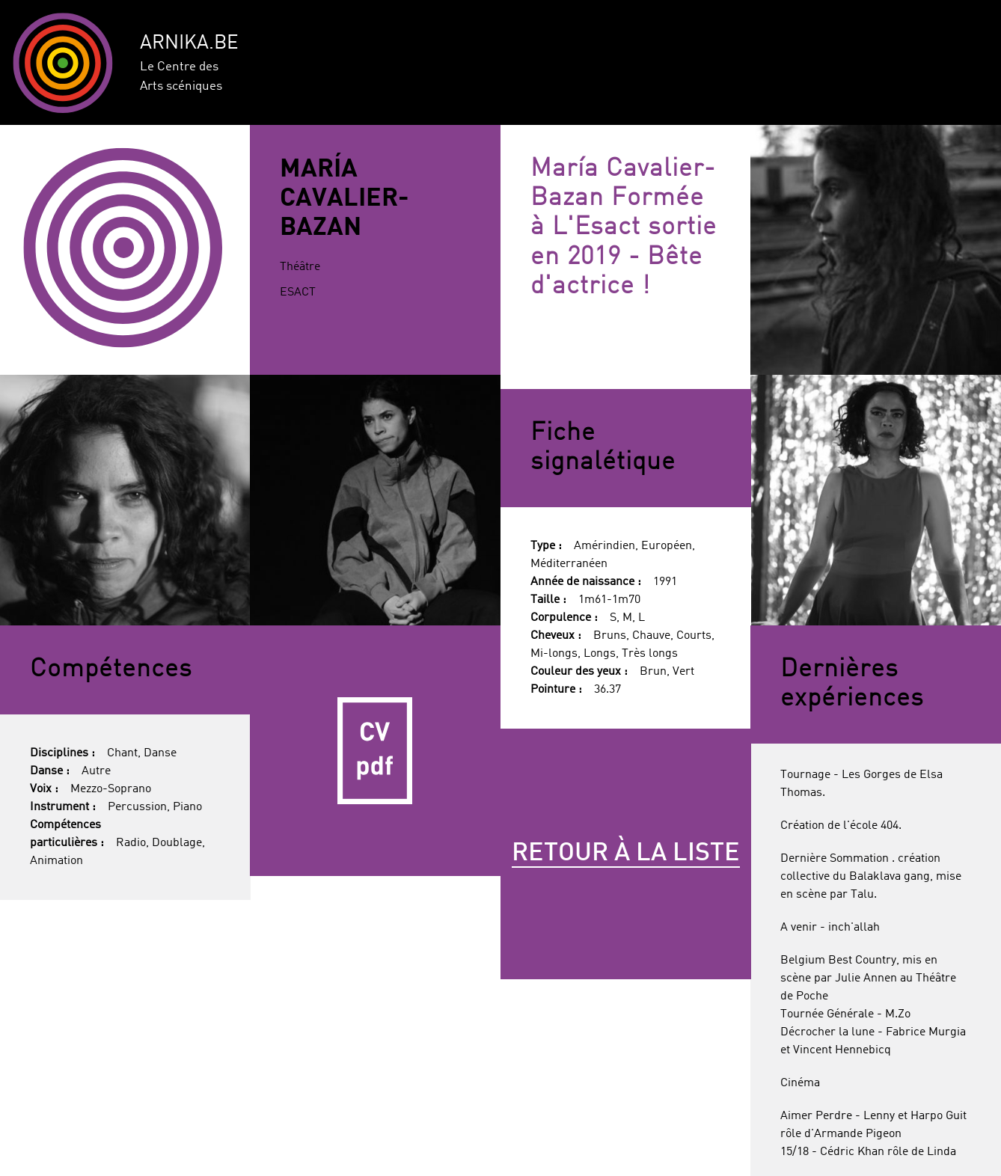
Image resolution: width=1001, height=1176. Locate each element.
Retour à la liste (626, 853)
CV (375, 750)
